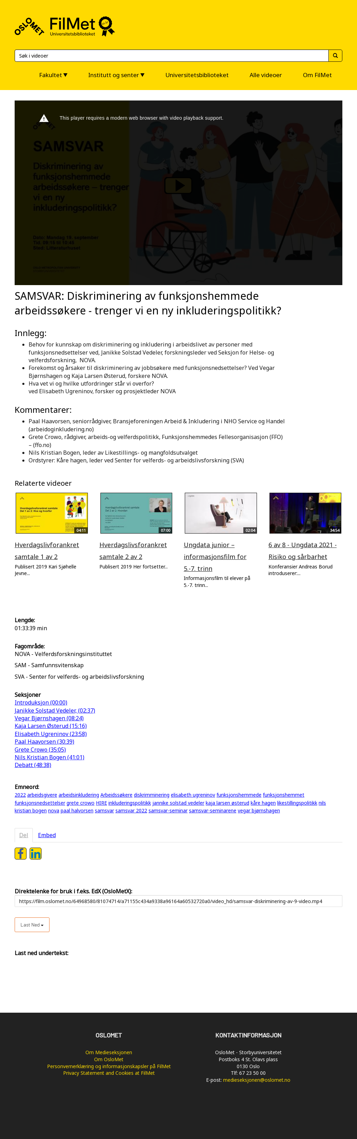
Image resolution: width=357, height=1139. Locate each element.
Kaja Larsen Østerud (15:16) (51, 726)
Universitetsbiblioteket (197, 75)
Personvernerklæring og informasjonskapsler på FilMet (109, 1066)
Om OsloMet (108, 1059)
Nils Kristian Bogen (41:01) (49, 757)
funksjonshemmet (283, 794)
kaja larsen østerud (227, 802)
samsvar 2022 (131, 810)
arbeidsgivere (42, 794)
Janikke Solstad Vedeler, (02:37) (55, 710)
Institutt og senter (113, 75)
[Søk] (171, 56)
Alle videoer (266, 75)
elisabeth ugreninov (193, 794)
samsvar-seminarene (212, 810)
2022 (20, 794)
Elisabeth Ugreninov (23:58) (51, 734)
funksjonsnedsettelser (40, 802)
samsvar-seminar (168, 810)
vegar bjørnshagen (259, 810)
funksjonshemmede (239, 794)
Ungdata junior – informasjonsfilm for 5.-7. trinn (215, 556)
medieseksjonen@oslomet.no (256, 1080)
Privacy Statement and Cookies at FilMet (109, 1073)
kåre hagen (263, 802)
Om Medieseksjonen (108, 1052)
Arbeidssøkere (116, 794)
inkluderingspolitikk (129, 802)
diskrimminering (151, 794)
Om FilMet (317, 75)
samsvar (104, 810)
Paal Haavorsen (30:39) (44, 741)
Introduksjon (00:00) (41, 702)
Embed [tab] (47, 835)
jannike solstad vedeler (178, 802)
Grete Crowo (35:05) (40, 749)
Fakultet (50, 75)
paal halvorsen (77, 810)
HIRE (101, 802)
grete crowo (80, 802)
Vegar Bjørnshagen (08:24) (49, 718)
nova (53, 810)
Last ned (32, 925)
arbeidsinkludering (79, 794)
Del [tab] (23, 835)
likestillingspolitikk (297, 802)
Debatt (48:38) (33, 765)
